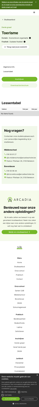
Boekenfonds (19, 323)
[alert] (19, 390)
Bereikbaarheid (19, 319)
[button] (34, 12)
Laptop (19, 327)
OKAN (19, 303)
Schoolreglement (19, 307)
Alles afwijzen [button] (29, 399)
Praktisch (19, 275)
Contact (19, 279)
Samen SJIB (19, 291)
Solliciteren (19, 331)
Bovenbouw (19, 299)
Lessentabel (8, 71)
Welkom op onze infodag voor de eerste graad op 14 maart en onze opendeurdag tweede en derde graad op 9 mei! (17, 4)
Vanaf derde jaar (19, 347)
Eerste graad (19, 343)
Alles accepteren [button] (10, 399)
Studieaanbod (9, 20)
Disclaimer (19, 363)
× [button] (37, 375)
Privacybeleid (19, 367)
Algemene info (9, 67)
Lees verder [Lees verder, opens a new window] (13, 388)
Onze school (19, 271)
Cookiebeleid (19, 371)
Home (19, 262)
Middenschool (19, 295)
